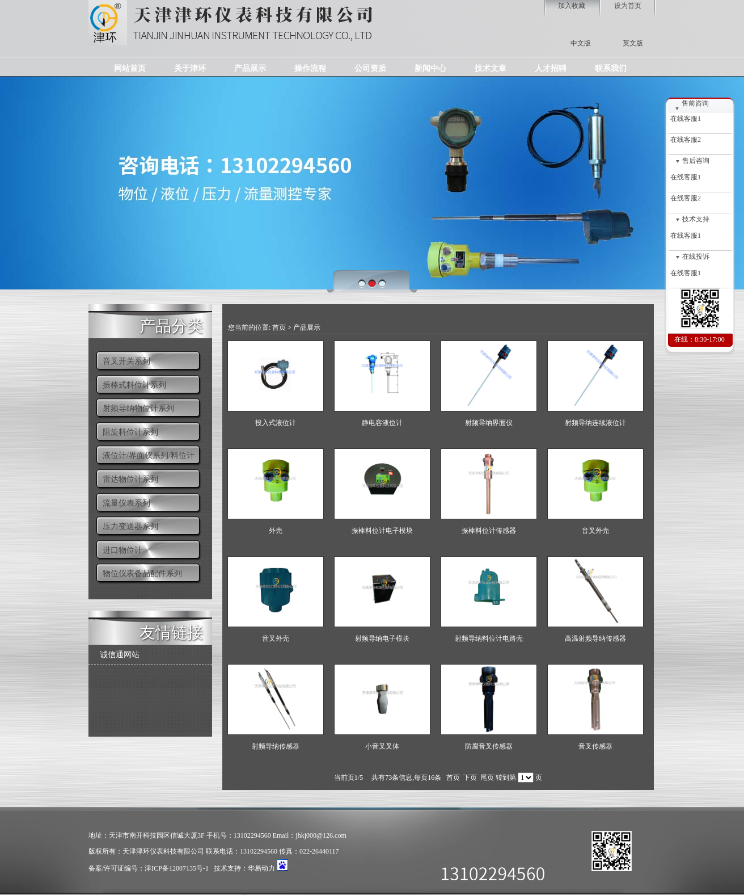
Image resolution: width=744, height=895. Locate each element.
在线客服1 (685, 119)
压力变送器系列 (130, 526)
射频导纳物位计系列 (138, 408)
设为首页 (627, 6)
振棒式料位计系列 (134, 385)
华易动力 (261, 868)
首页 (279, 327)
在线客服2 (685, 140)
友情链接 (171, 631)
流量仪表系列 (126, 503)
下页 (470, 777)
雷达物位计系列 (130, 479)
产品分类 (171, 325)
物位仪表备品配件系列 (142, 573)
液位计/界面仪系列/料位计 (149, 455)
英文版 (633, 43)
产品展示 (306, 327)
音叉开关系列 (126, 361)
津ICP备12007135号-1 (177, 868)
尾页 (487, 777)
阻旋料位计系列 (130, 432)
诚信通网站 (120, 654)
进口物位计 (122, 550)
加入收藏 (571, 6)
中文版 (580, 43)
